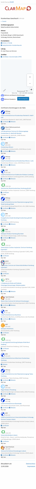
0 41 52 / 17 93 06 (6, 43)
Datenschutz (30, 464)
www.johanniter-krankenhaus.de (11, 45)
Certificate (5, 121)
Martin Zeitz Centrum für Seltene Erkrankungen (15, 301)
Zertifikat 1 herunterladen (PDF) (11, 57)
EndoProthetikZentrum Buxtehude (11, 403)
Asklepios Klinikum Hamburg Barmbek (12, 234)
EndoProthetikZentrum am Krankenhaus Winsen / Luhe (17, 161)
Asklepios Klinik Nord (7, 328)
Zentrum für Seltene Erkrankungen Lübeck (13, 451)
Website (12, 121)
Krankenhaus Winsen (7, 147)
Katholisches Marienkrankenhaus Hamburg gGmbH (16, 188)
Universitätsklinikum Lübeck (9, 435)
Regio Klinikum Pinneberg (8, 390)
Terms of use (14, 93)
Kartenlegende (23, 98)
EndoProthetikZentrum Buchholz (11, 315)
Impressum (31, 466)
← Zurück (3, 21)
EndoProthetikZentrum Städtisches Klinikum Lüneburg (17, 174)
